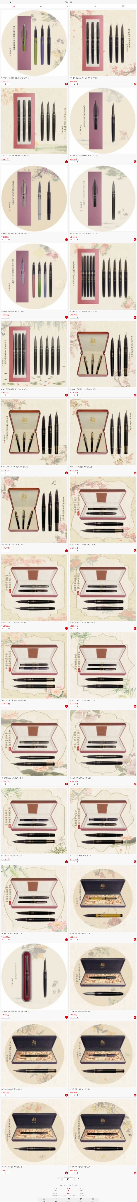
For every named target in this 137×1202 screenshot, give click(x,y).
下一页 (77, 1179)
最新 (13, 6)
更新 (68, 6)
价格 (96, 6)
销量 (41, 6)
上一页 (60, 1179)
